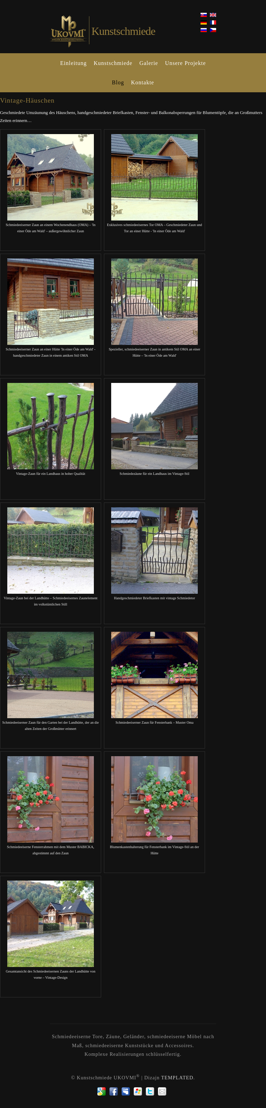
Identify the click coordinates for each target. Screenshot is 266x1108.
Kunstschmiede (113, 63)
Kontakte (142, 82)
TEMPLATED (177, 1077)
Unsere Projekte (185, 63)
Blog (118, 82)
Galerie (148, 63)
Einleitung (73, 63)
